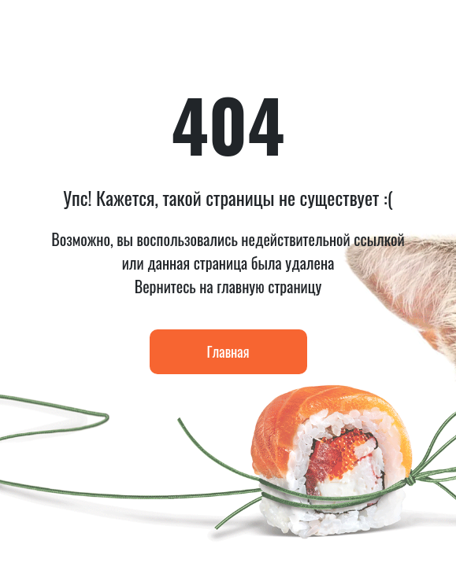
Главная (228, 351)
